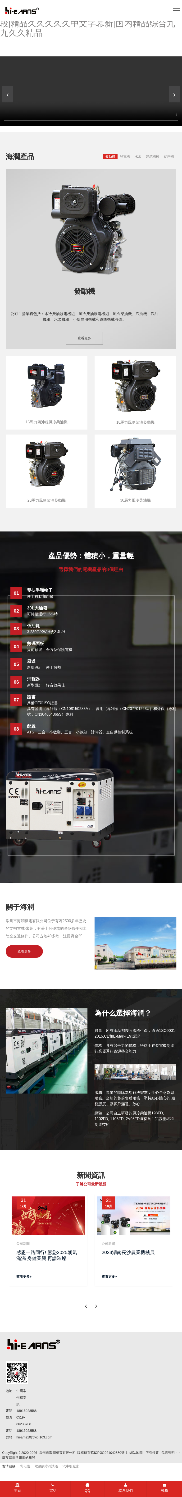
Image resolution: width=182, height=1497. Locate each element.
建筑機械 (152, 156)
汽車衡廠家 (71, 1467)
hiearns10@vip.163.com (34, 1438)
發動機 (110, 156)
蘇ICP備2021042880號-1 (109, 1453)
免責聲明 (168, 1453)
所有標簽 (152, 1453)
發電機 (125, 156)
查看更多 (84, 338)
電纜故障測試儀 (46, 1467)
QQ (87, 1487)
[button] (174, 94)
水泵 (138, 156)
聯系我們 (125, 1487)
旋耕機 (169, 156)
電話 (52, 1487)
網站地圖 (136, 1453)
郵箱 (164, 1487)
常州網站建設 (25, 1458)
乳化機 (25, 1467)
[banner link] (91, 91)
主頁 (17, 1487)
